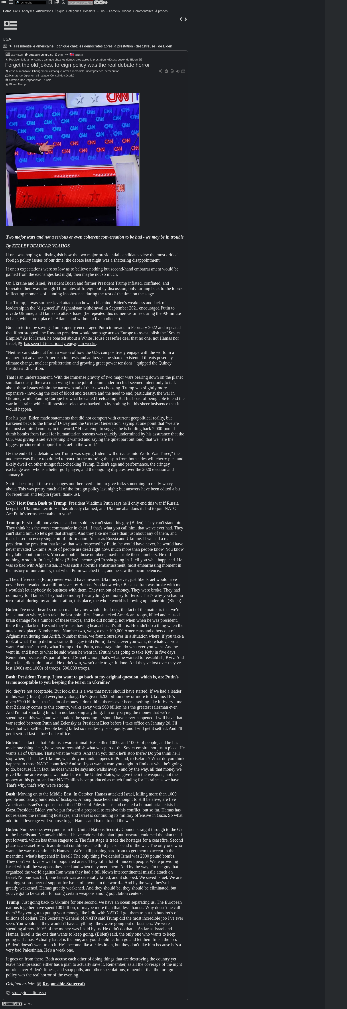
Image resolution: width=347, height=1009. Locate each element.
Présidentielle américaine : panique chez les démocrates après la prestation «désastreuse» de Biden (90, 46)
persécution (112, 71)
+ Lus (101, 11)
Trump (22, 84)
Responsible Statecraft (64, 983)
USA (7, 39)
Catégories (73, 11)
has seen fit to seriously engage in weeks (60, 343)
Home (7, 11)
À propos (161, 11)
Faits (16, 11)
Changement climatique (47, 71)
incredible (78, 71)
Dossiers (89, 11)
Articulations (44, 11)
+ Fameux (113, 11)
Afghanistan (33, 80)
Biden (13, 84)
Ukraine (14, 80)
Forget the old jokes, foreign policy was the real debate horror (77, 65)
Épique (60, 11)
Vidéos (127, 11)
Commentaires (143, 11)
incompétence (94, 71)
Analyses (28, 11)
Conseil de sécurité (62, 75)
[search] (30, 2)
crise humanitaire (20, 71)
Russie (47, 80)
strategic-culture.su (41, 54)
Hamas (13, 75)
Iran (22, 80)
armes (67, 71)
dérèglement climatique (34, 75)
